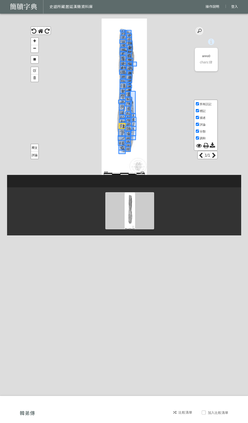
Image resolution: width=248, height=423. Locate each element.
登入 (234, 6)
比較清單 (182, 412)
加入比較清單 (215, 412)
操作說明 (212, 6)
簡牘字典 (23, 6)
